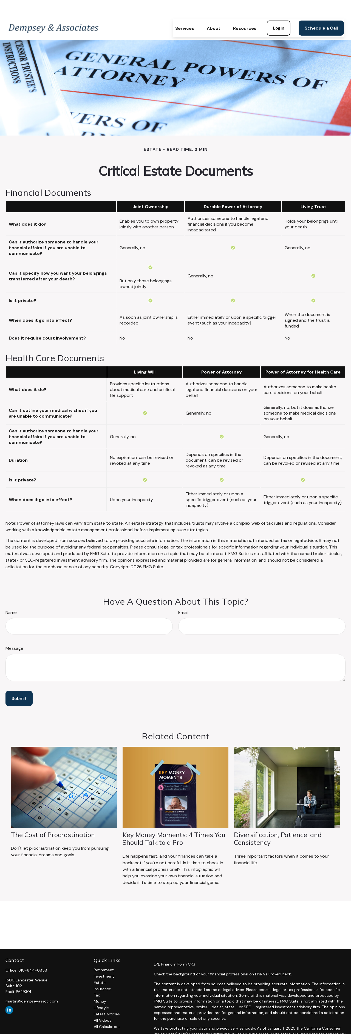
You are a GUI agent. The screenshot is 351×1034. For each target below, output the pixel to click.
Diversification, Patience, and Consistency (278, 822)
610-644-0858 (32, 953)
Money (100, 985)
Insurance (102, 972)
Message (14, 632)
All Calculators (107, 1010)
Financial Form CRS (178, 947)
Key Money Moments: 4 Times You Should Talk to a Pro (174, 822)
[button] (184, 11)
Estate (100, 966)
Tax (97, 978)
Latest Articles (107, 997)
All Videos (102, 1003)
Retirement (104, 953)
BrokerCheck (279, 957)
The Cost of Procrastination (53, 818)
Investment (104, 959)
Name (11, 596)
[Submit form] (19, 682)
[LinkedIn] (9, 993)
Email (183, 596)
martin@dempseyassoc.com (31, 984)
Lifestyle (101, 991)
